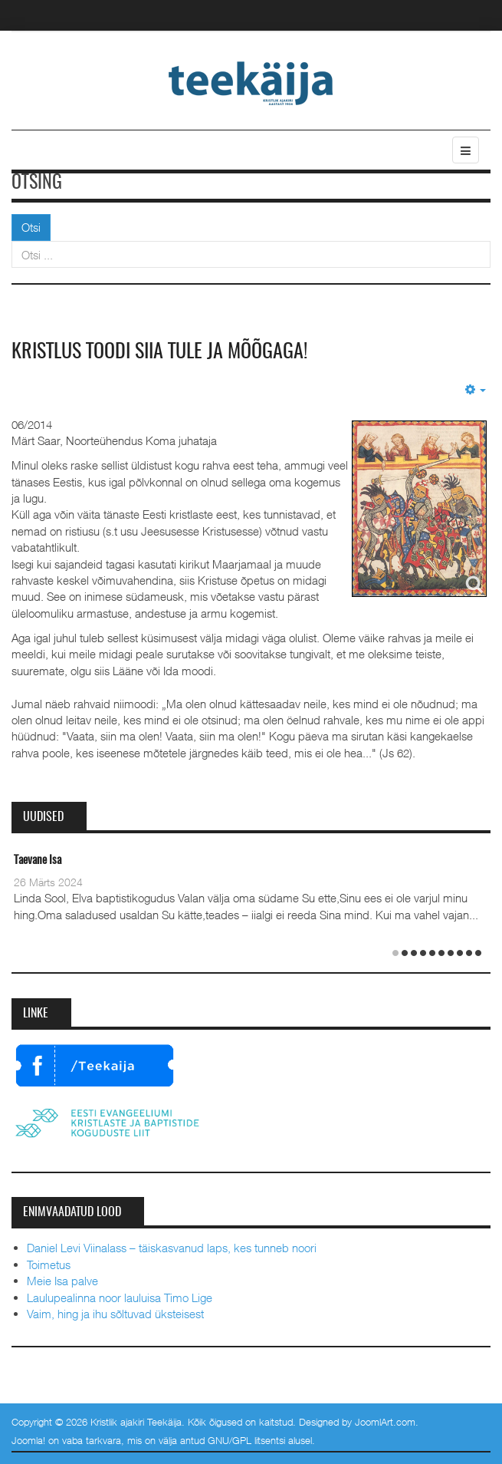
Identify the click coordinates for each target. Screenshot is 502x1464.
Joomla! (28, 1440)
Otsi (31, 227)
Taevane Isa (37, 860)
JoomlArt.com (385, 1422)
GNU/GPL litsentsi (246, 1440)
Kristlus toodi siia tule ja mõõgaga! (159, 352)
